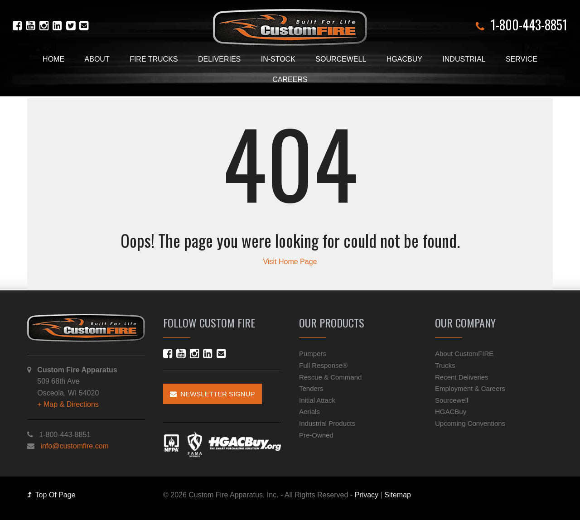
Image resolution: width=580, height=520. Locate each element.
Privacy (366, 495)
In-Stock (278, 59)
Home (53, 59)
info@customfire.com (74, 446)
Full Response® (323, 365)
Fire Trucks (154, 59)
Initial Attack (317, 400)
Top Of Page (51, 495)
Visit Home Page (290, 261)
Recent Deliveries (461, 377)
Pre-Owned (316, 435)
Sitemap (397, 495)
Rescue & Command (330, 377)
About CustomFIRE (464, 353)
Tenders (311, 388)
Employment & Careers (470, 388)
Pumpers (312, 353)
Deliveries (219, 59)
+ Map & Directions (68, 404)
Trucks (445, 365)
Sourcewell (340, 59)
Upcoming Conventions (470, 423)
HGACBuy (404, 59)
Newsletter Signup (212, 394)
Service (521, 59)
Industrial (463, 59)
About (97, 59)
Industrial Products (327, 423)
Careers (289, 79)
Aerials (309, 411)
